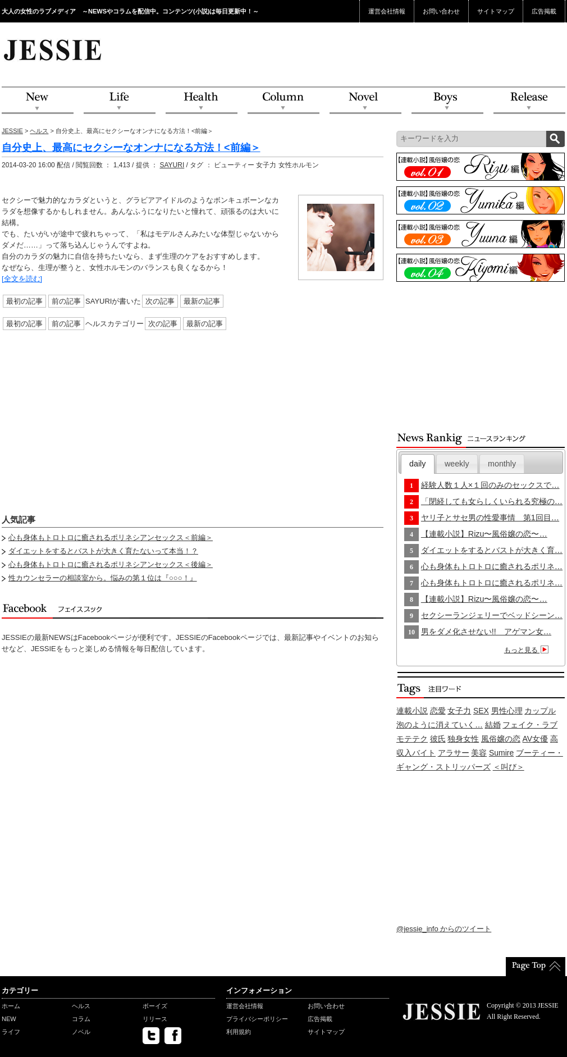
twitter (151, 1035)
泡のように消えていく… (439, 724)
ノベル (81, 1031)
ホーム (11, 1006)
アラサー (453, 752)
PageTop (535, 966)
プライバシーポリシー (257, 1018)
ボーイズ (155, 1006)
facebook (172, 1035)
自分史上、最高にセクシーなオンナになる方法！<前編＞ (131, 147)
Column (283, 101)
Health (201, 101)
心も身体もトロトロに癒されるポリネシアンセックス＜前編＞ (110, 537)
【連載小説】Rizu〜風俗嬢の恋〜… (484, 533)
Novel (365, 101)
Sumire (501, 752)
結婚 (493, 724)
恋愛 (438, 710)
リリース (155, 1018)
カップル (540, 710)
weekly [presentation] (457, 463)
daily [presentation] (417, 463)
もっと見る (528, 650)
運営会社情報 (386, 11)
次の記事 (160, 301)
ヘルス (39, 130)
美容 (479, 752)
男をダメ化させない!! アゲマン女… (486, 631)
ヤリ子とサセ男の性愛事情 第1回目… (490, 517)
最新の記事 (202, 301)
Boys (447, 101)
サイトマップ (495, 11)
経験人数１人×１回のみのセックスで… (490, 485)
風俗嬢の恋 (500, 738)
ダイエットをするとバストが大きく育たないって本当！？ (103, 551)
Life (120, 101)
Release (529, 101)
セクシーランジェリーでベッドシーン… (492, 615)
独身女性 (463, 738)
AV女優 (535, 738)
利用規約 (238, 1031)
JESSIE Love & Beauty (54, 49)
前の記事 (66, 301)
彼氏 (438, 738)
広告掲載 (544, 11)
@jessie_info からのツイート (443, 929)
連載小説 (412, 710)
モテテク (412, 738)
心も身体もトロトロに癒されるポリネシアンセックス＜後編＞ (110, 564)
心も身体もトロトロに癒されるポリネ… (492, 566)
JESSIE (12, 130)
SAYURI (171, 165)
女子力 (459, 710)
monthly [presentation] (502, 463)
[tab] (418, 464)
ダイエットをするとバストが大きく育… (492, 550)
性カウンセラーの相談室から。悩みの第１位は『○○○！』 (102, 578)
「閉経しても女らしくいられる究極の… (492, 501)
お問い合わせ (441, 11)
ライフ (11, 1031)
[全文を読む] (22, 278)
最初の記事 (24, 301)
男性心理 (507, 710)
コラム (81, 1018)
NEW (38, 101)
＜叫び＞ (508, 766)
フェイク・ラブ (529, 724)
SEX (481, 710)
